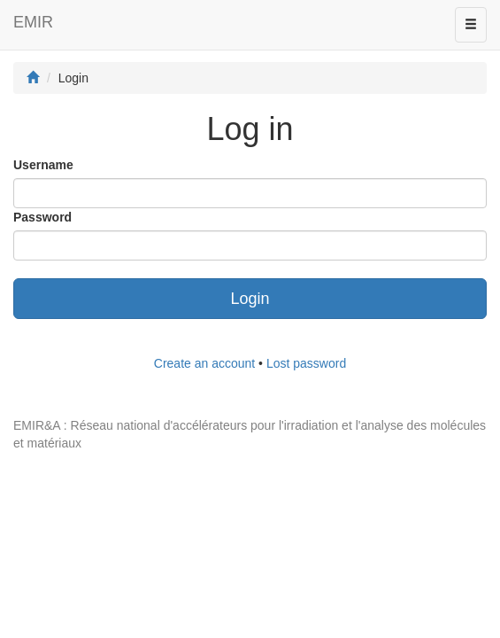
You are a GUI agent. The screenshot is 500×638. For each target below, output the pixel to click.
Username (43, 165)
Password (42, 217)
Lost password (306, 363)
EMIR (33, 22)
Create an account (204, 363)
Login (249, 298)
